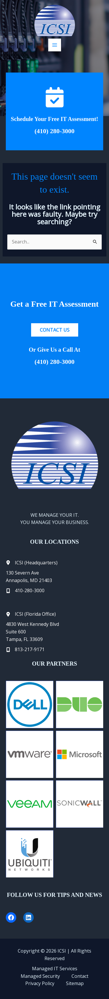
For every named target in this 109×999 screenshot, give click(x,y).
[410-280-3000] (25, 591)
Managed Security (40, 976)
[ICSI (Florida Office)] (31, 614)
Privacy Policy (39, 983)
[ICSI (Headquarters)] (32, 563)
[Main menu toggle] (54, 45)
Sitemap (75, 983)
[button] (54, 330)
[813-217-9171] (25, 649)
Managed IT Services (54, 968)
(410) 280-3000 (54, 131)
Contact (80, 976)
